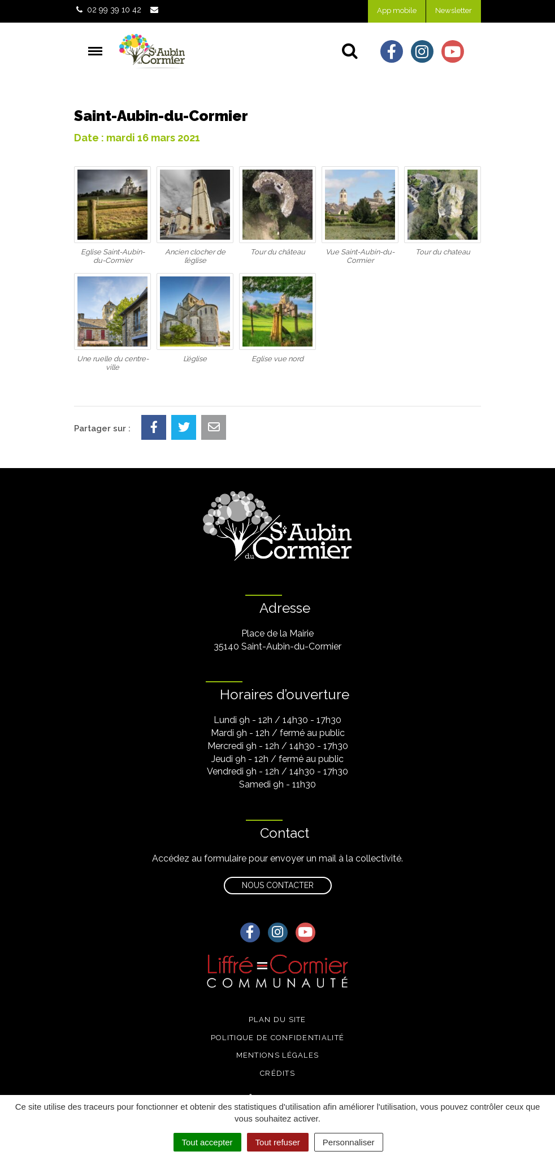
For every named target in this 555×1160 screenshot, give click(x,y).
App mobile (397, 10)
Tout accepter (207, 1142)
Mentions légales (277, 1055)
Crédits (277, 1073)
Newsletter (453, 10)
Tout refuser (277, 1142)
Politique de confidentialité (277, 1037)
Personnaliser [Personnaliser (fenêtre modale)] (349, 1142)
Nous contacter (278, 885)
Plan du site (277, 1019)
